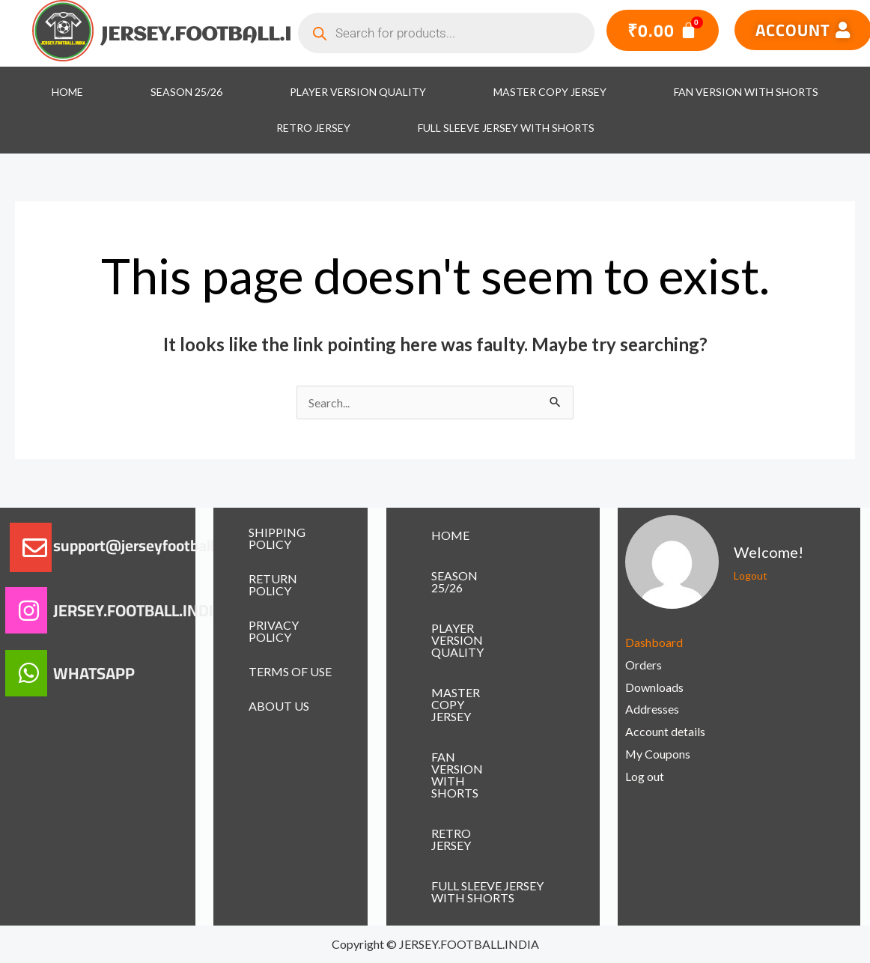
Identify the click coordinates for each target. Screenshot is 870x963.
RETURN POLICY (273, 584)
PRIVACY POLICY (274, 631)
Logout (750, 575)
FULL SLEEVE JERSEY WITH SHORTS (506, 127)
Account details (665, 731)
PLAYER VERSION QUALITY (358, 91)
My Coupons (658, 754)
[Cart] (662, 30)
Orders (643, 664)
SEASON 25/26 (186, 91)
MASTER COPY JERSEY (549, 91)
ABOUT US (279, 706)
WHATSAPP (94, 673)
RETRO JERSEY (313, 127)
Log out (644, 776)
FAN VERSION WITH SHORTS (746, 91)
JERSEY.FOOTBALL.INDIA (222, 35)
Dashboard (654, 642)
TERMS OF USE (290, 671)
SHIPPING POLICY (277, 538)
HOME (67, 91)
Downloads (654, 687)
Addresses (652, 709)
